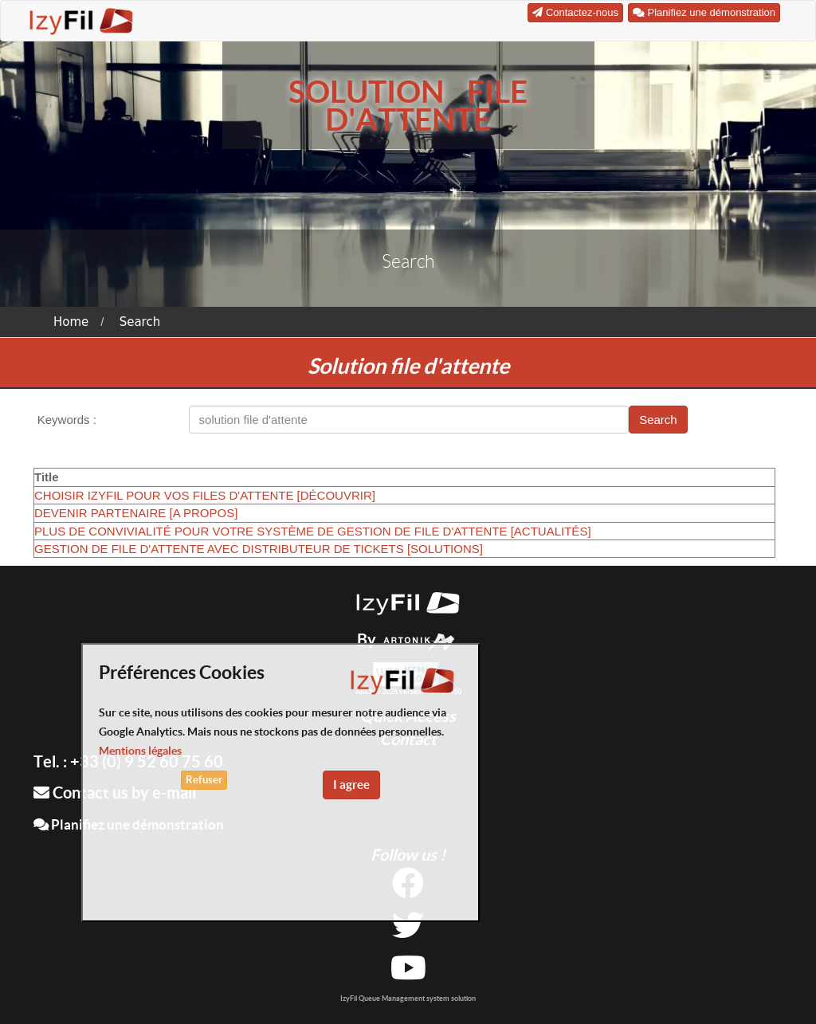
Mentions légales (140, 750)
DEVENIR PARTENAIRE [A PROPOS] (135, 513)
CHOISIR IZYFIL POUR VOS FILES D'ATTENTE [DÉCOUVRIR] (204, 495)
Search (140, 322)
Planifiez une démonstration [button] (704, 12)
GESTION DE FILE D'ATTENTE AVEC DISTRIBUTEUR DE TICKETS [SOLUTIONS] (258, 548)
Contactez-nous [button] (575, 12)
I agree (351, 784)
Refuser (204, 780)
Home (70, 322)
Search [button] (658, 419)
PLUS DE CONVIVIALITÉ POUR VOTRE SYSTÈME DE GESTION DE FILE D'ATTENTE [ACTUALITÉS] (312, 531)
